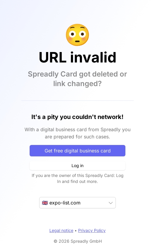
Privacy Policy (92, 230)
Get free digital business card (78, 151)
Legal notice (61, 230)
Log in (77, 165)
